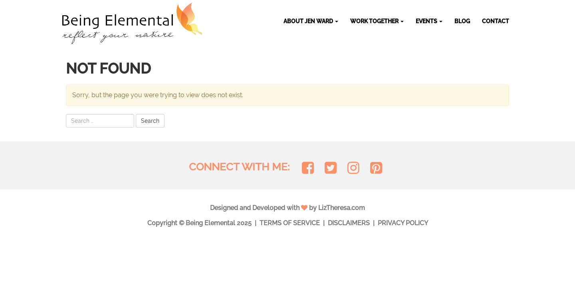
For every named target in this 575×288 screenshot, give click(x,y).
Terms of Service (290, 223)
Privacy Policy (403, 223)
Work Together (377, 21)
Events (429, 21)
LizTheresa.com (341, 208)
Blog (462, 21)
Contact (495, 21)
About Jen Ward (311, 21)
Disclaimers (349, 223)
